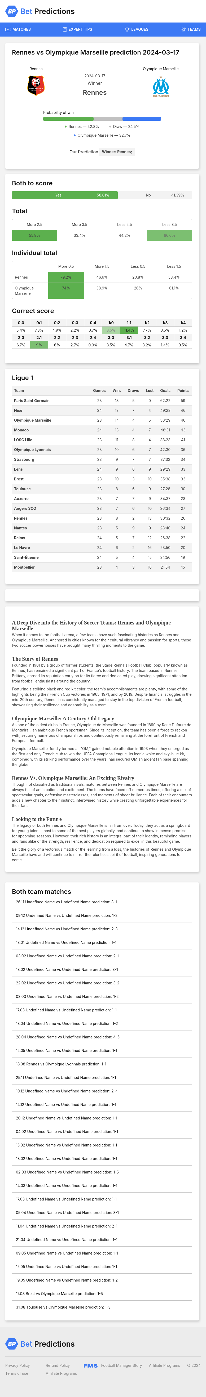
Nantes (20, 528)
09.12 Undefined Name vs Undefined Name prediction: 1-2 (66, 915)
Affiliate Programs (61, 1373)
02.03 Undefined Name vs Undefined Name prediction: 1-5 (67, 1172)
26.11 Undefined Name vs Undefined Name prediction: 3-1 (66, 902)
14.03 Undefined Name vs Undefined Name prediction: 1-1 (66, 1185)
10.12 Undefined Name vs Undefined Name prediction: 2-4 (67, 1091)
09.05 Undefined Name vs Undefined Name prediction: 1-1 (67, 1253)
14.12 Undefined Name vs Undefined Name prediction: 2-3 (67, 929)
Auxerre (21, 498)
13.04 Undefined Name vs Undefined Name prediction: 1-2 (67, 1023)
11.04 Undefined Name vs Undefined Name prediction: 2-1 (66, 1226)
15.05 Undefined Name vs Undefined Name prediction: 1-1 (66, 1266)
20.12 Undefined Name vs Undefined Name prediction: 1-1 (66, 1118)
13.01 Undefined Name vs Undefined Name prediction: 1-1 (66, 942)
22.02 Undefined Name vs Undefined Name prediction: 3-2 (67, 983)
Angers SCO (25, 508)
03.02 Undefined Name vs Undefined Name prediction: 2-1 (67, 956)
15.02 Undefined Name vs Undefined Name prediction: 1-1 (66, 1145)
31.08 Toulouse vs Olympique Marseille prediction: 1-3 (63, 1307)
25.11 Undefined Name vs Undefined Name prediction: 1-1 (66, 1077)
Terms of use (16, 1373)
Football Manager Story (113, 1365)
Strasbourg (24, 459)
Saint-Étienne (26, 557)
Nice (18, 410)
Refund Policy (58, 1365)
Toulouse (22, 489)
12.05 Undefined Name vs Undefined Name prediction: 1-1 (66, 1050)
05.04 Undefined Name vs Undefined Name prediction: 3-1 (67, 1212)
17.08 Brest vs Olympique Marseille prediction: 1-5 (59, 1293)
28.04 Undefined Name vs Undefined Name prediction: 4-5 (68, 1037)
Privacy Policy (17, 1365)
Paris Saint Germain (32, 400)
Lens (18, 469)
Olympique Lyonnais (32, 449)
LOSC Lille (23, 440)
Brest (19, 479)
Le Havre (22, 547)
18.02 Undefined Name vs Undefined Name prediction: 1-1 (66, 1158)
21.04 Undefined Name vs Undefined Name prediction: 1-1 (66, 1239)
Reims (19, 537)
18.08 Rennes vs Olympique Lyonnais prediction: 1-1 (61, 1064)
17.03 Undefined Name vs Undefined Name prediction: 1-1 (66, 1010)
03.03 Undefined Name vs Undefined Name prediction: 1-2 (67, 996)
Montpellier (24, 567)
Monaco (21, 430)
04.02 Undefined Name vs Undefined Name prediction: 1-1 (67, 1131)
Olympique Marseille (32, 420)
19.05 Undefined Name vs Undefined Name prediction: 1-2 (67, 1280)
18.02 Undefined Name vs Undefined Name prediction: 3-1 (67, 969)
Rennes (21, 518)
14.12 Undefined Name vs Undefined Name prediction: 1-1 (66, 1104)
